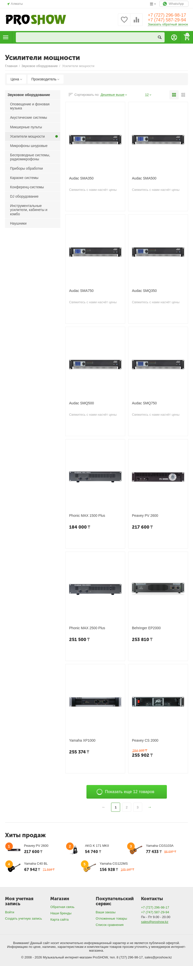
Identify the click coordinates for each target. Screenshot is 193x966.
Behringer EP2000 (146, 628)
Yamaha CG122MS (114, 863)
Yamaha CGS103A (160, 846)
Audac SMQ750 (144, 403)
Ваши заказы (106, 912)
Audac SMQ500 (81, 403)
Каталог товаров (5, 37)
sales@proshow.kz (154, 922)
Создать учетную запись (23, 918)
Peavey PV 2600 (145, 516)
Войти (9, 912)
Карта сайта (59, 919)
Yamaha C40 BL (36, 863)
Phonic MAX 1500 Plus (87, 516)
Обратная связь (62, 907)
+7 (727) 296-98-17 (167, 15)
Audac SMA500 (144, 178)
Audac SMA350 (81, 178)
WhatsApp (174, 4)
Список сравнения (110, 925)
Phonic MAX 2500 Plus (87, 628)
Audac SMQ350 (144, 291)
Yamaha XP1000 (82, 740)
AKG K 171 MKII (97, 846)
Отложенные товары (111, 918)
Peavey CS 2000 (145, 740)
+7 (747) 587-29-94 (167, 20)
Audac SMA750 (81, 291)
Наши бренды (60, 913)
